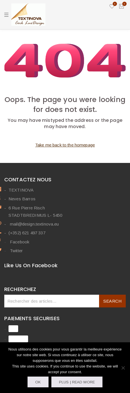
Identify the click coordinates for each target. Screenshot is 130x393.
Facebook (19, 241)
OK (38, 382)
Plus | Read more (77, 382)
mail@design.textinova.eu (34, 224)
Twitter (16, 250)
